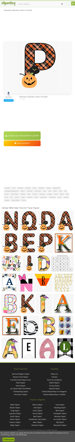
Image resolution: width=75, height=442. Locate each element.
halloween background (11, 191)
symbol (66, 197)
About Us (54, 374)
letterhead (52, 197)
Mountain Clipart (60, 425)
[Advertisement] (37, 26)
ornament (38, 191)
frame (24, 200)
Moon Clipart (37, 405)
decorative (43, 197)
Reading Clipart (60, 408)
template (41, 188)
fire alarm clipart (20, 394)
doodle (23, 194)
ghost (56, 194)
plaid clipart (20, 383)
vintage (49, 194)
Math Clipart (15, 405)
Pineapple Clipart (60, 413)
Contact (54, 377)
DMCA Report (54, 383)
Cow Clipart (60, 405)
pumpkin (7, 188)
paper (23, 197)
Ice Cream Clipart (59, 419)
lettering (29, 191)
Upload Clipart (54, 388)
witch (36, 197)
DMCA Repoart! (22, 143)
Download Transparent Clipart (22, 135)
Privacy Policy (54, 386)
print (13, 188)
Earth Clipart (15, 416)
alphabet (20, 188)
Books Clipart (15, 408)
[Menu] (73, 3)
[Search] (62, 4)
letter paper (14, 194)
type (28, 194)
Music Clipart (15, 419)
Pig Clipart (60, 422)
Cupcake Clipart (15, 413)
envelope (42, 194)
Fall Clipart (37, 408)
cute (49, 191)
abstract (29, 197)
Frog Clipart (15, 410)
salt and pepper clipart (20, 374)
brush (59, 197)
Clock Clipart (37, 410)
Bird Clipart (60, 410)
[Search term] (40, 4)
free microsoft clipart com (20, 380)
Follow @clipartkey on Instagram (54, 391)
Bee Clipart (37, 416)
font (44, 191)
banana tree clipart (20, 377)
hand (6, 197)
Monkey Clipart (60, 416)
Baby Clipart (15, 425)
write (55, 191)
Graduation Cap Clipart (37, 419)
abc (11, 197)
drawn (17, 197)
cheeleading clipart (20, 391)
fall (65, 191)
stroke (7, 194)
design (48, 188)
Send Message (9, 100)
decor (62, 194)
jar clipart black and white (21, 388)
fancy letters (16, 200)
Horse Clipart (37, 413)
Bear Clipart (37, 422)
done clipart (20, 386)
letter (34, 188)
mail (67, 194)
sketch (23, 191)
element (27, 188)
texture (35, 194)
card (60, 191)
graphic (7, 200)
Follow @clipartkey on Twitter (54, 394)
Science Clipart (15, 422)
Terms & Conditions (54, 380)
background (56, 188)
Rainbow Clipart (37, 425)
